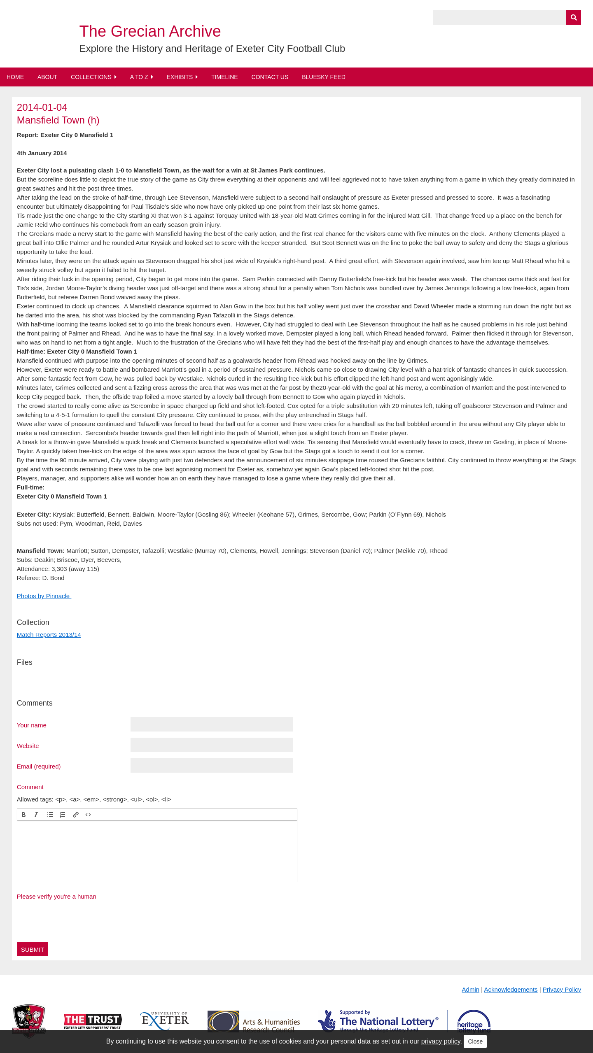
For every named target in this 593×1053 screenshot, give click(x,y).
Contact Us (270, 77)
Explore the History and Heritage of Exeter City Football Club (212, 48)
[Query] (507, 17)
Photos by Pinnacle (44, 595)
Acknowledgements (511, 989)
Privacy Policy (562, 989)
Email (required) (39, 766)
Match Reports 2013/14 (49, 634)
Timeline (224, 77)
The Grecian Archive (150, 31)
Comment (30, 786)
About (47, 77)
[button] (24, 815)
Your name (32, 725)
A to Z (139, 77)
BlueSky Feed (324, 77)
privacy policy (440, 1041)
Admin (471, 989)
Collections (91, 77)
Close (475, 1041)
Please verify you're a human (56, 896)
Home (15, 77)
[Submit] (573, 17)
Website (28, 745)
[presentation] (24, 814)
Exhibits (179, 77)
